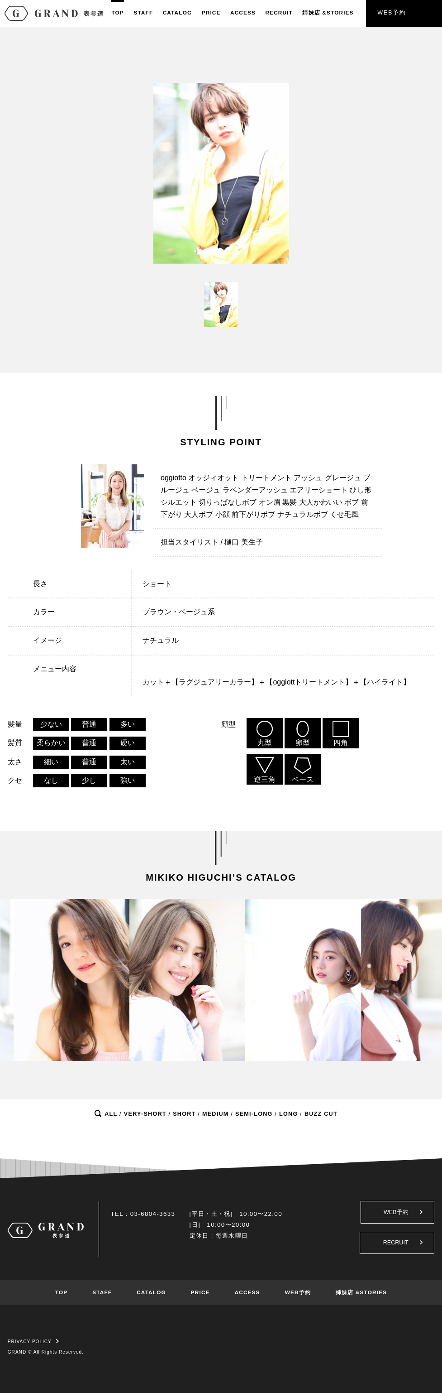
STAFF (143, 12)
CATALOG (177, 12)
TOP (117, 12)
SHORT (184, 1114)
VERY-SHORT (145, 1114)
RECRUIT (278, 12)
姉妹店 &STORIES (361, 1292)
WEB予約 (391, 13)
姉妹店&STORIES (327, 12)
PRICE (211, 12)
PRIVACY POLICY (33, 1341)
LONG (288, 1114)
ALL (111, 1114)
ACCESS (243, 12)
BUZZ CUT (320, 1114)
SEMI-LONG (254, 1114)
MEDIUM (215, 1114)
